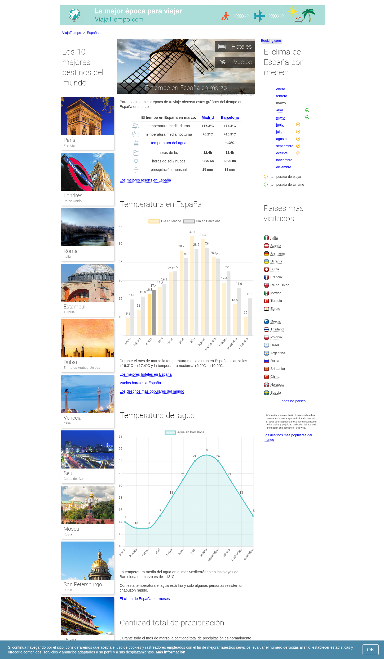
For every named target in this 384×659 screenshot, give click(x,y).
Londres (73, 195)
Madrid (208, 117)
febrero (281, 96)
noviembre (284, 160)
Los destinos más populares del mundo (152, 391)
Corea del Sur (74, 479)
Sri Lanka (277, 369)
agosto (281, 139)
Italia (67, 256)
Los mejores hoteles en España (146, 374)
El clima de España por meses (145, 599)
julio (279, 132)
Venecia (73, 418)
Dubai (70, 362)
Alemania (277, 253)
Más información (170, 652)
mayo (280, 117)
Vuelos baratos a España (140, 383)
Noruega (277, 385)
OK (370, 649)
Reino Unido (73, 201)
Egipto (275, 309)
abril (279, 110)
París (69, 140)
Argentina (277, 353)
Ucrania (276, 261)
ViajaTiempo (71, 33)
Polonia (276, 337)
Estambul (74, 306)
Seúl (68, 473)
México (275, 293)
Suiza (274, 269)
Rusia (68, 534)
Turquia (69, 312)
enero (280, 89)
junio (279, 124)
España (93, 33)
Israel (274, 345)
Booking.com (271, 41)
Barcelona (230, 117)
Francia (69, 145)
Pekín (70, 640)
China (274, 377)
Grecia (275, 321)
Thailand (277, 329)
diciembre (283, 167)
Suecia (275, 392)
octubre (282, 153)
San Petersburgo (83, 584)
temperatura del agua (168, 143)
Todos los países (293, 401)
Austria (275, 245)
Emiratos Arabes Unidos (82, 368)
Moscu (71, 529)
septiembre (284, 146)
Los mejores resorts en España (145, 180)
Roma (71, 251)
